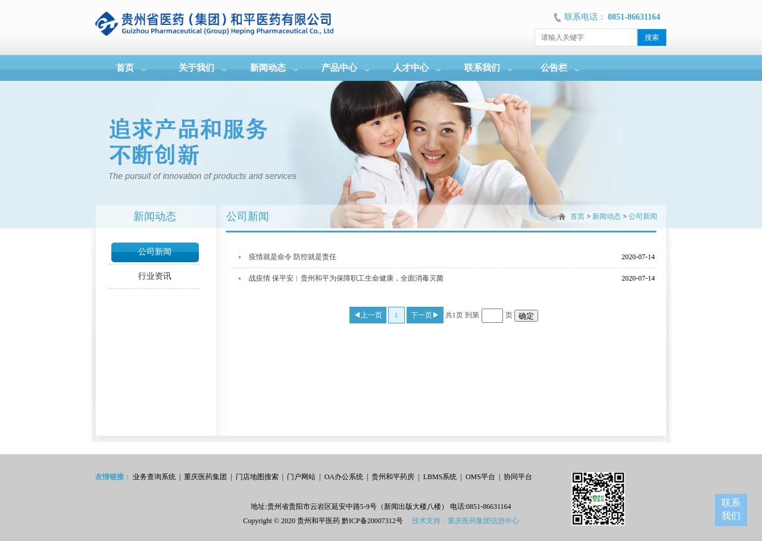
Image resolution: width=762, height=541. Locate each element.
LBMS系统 (440, 477)
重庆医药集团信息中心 (483, 521)
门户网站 (301, 477)
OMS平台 (480, 477)
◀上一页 (368, 315)
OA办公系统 (343, 477)
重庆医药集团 (205, 477)
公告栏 (554, 68)
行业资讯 (154, 276)
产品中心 (339, 68)
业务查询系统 (154, 477)
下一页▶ (425, 315)
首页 (125, 68)
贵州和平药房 (392, 477)
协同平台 (518, 477)
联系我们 (482, 68)
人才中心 (411, 68)
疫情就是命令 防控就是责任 (292, 257)
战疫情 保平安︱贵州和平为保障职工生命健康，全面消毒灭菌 (346, 278)
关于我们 (196, 68)
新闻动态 (268, 68)
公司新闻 (154, 251)
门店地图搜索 (257, 477)
